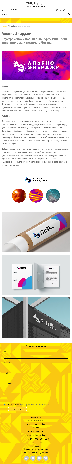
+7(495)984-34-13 (37, 431)
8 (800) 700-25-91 (9, 10)
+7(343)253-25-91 (37, 420)
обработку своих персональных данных (34, 405)
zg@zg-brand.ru (63, 10)
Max (69, 14)
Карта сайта (36, 446)
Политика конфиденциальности (36, 449)
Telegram (5, 14)
